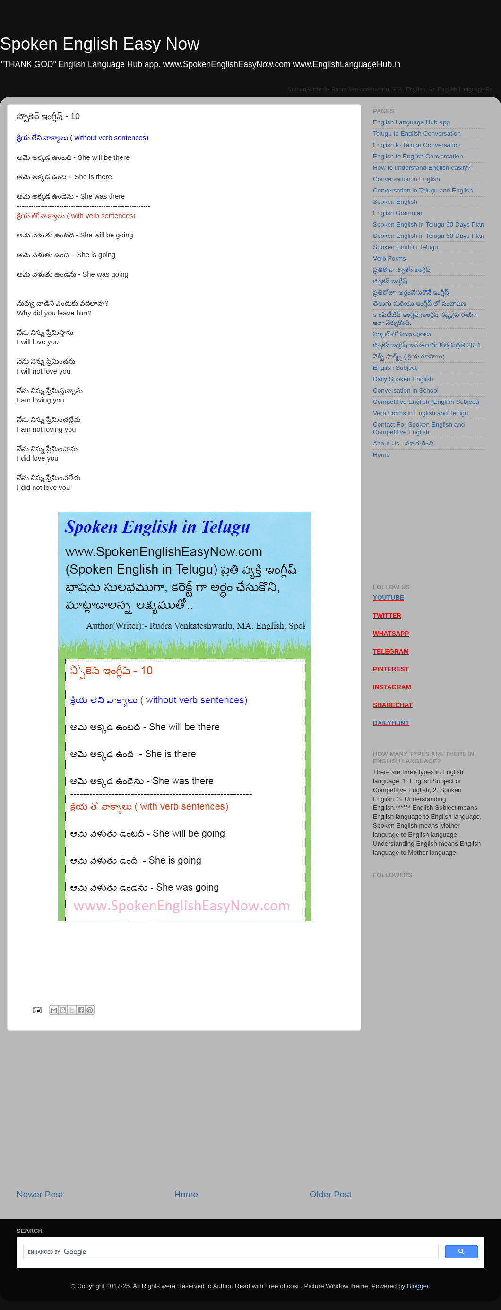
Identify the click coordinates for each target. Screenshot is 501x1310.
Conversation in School (406, 390)
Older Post (331, 1194)
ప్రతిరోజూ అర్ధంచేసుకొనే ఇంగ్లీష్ (411, 292)
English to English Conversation (418, 156)
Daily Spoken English (403, 379)
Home (186, 1194)
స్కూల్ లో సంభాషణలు (402, 334)
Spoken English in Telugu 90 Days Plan (428, 224)
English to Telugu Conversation (417, 144)
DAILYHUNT (391, 722)
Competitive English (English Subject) (426, 401)
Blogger (418, 1286)
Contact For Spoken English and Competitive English (419, 428)
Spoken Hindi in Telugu (405, 247)
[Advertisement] (184, 1109)
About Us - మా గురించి (403, 443)
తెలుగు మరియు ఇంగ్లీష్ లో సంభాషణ (419, 303)
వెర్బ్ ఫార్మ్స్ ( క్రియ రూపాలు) (409, 356)
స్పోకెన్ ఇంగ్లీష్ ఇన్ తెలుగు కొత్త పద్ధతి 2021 (427, 345)
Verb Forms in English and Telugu (420, 413)
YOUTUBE (388, 597)
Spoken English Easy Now (99, 43)
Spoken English (395, 201)
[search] (230, 1252)
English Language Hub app (411, 122)
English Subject (395, 367)
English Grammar (398, 213)
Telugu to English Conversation (417, 133)
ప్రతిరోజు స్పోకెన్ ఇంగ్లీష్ (402, 269)
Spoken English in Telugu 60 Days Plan (428, 235)
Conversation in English (406, 179)
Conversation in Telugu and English (423, 190)
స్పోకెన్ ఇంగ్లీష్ (390, 281)
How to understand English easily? (422, 167)
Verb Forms (389, 258)
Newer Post (40, 1194)
